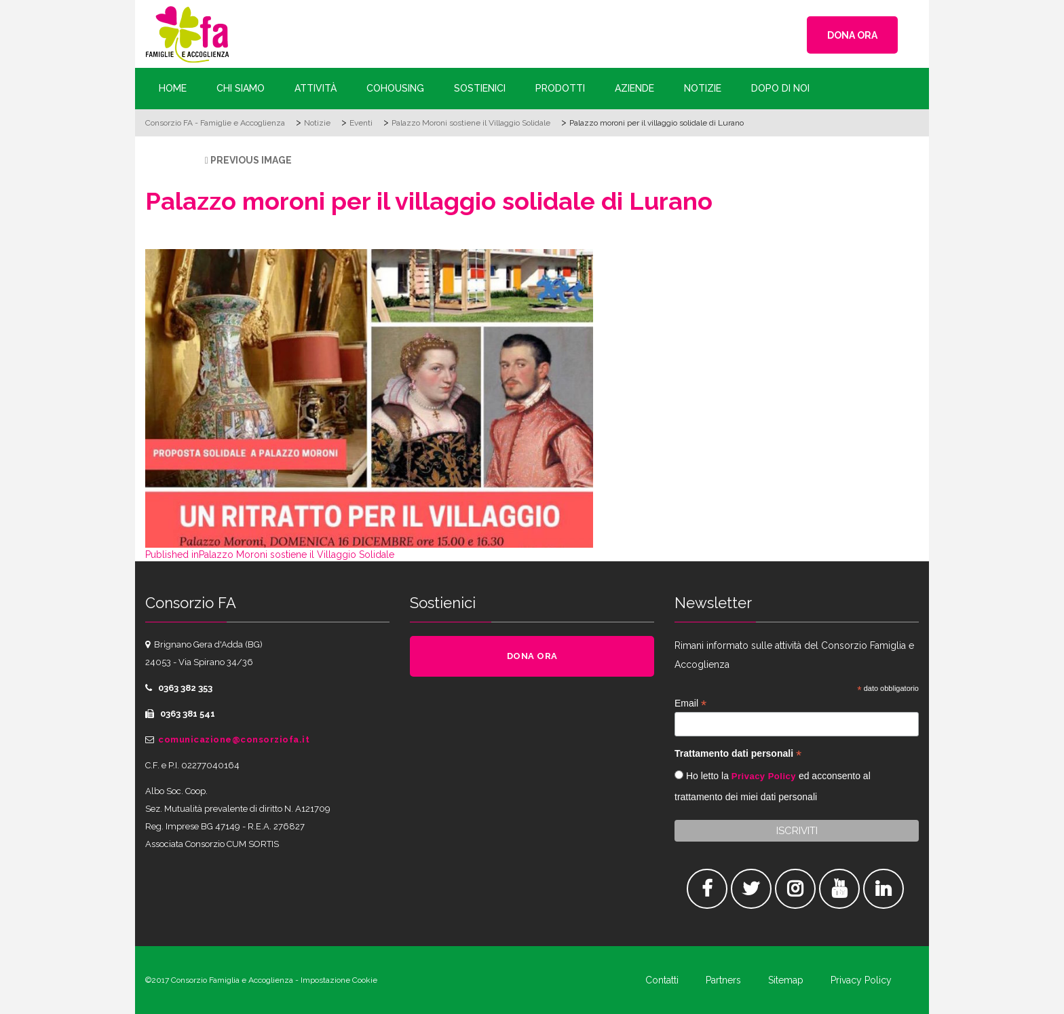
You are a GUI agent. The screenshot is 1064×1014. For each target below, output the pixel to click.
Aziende (634, 88)
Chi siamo (240, 88)
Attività (315, 88)
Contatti (662, 980)
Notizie (702, 88)
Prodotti (560, 88)
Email (690, 703)
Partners (723, 980)
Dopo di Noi (780, 88)
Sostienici (480, 88)
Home (173, 88)
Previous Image (251, 160)
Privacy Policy (764, 776)
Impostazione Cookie (339, 980)
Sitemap (785, 980)
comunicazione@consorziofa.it (233, 739)
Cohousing (395, 88)
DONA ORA (852, 35)
